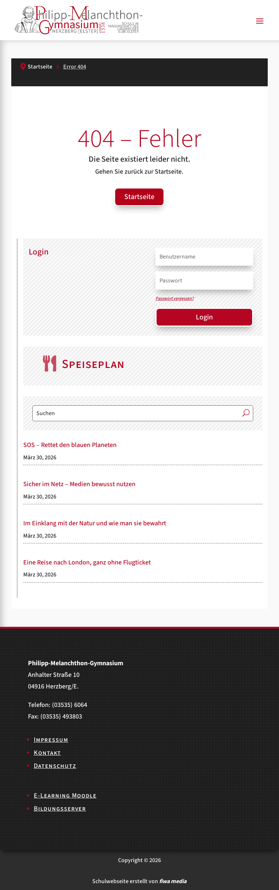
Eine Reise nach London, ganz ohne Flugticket (87, 562)
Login (204, 317)
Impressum (51, 739)
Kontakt (47, 752)
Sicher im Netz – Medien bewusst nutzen (79, 484)
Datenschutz (55, 765)
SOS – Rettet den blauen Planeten (70, 445)
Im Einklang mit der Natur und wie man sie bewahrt (94, 523)
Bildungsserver (60, 808)
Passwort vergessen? (174, 298)
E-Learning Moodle (65, 795)
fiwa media (172, 881)
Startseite (139, 197)
